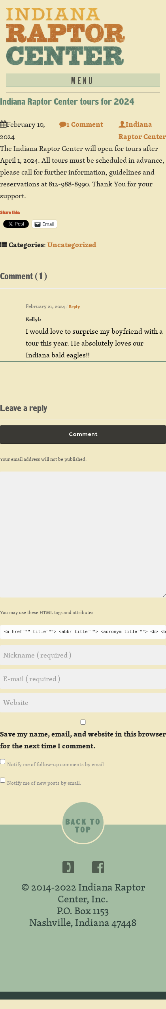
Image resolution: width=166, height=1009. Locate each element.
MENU (82, 80)
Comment (83, 434)
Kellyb (33, 319)
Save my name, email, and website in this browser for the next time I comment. (83, 740)
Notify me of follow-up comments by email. (56, 764)
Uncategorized (71, 244)
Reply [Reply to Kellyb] (74, 306)
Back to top (83, 826)
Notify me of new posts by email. (44, 783)
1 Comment (81, 124)
